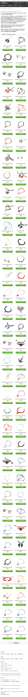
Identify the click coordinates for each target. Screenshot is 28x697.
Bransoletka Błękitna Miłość (7, 634)
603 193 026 (6, 679)
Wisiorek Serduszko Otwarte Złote (7, 382)
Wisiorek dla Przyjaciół (20, 180)
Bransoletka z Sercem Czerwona (20, 197)
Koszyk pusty (27, 3)
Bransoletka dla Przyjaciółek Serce (20, 466)
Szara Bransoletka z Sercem (7, 550)
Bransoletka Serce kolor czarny (7, 180)
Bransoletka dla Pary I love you (7, 432)
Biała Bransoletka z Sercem (7, 298)
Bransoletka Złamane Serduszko (7, 62)
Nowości (10, 5)
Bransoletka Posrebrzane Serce (20, 264)
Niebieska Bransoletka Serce (7, 617)
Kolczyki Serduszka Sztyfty (20, 163)
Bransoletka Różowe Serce (20, 298)
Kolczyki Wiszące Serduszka (7, 264)
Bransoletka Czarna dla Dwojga (20, 96)
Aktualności (3, 658)
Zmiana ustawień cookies (5, 694)
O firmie (7, 658)
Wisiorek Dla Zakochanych (7, 96)
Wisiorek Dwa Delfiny (7, 214)
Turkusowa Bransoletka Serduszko (7, 365)
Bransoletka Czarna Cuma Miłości (20, 449)
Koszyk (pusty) (20, 653)
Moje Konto (24, 0)
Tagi (15, 653)
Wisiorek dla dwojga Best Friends (20, 550)
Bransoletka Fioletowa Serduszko (20, 634)
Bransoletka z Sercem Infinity (20, 533)
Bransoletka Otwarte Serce (7, 449)
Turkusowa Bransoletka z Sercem (20, 617)
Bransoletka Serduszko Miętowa (20, 432)
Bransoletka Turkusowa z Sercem (20, 499)
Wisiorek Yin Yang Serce (7, 197)
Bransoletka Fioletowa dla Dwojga (20, 483)
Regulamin (16, 658)
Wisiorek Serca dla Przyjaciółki (7, 163)
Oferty (15, 5)
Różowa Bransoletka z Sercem (20, 567)
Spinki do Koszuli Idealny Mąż (21, 62)
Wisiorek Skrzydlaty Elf (7, 113)
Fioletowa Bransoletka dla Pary (20, 516)
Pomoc (14, 0)
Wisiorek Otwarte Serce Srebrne (7, 281)
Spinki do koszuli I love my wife (7, 79)
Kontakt (18, 0)
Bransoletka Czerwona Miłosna (20, 415)
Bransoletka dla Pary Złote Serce (20, 382)
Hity (20, 5)
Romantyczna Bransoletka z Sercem (21, 281)
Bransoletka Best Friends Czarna (20, 79)
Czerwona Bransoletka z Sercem (7, 146)
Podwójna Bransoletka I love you (20, 113)
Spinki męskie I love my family (7, 516)
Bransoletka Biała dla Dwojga (7, 247)
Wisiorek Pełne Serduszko (20, 146)
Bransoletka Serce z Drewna (20, 348)
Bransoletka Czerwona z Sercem (20, 600)
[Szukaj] (17, 3)
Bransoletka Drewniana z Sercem (7, 466)
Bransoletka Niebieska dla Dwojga (20, 331)
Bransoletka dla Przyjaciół (20, 214)
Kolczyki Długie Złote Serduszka (7, 600)
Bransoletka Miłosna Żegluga (7, 567)
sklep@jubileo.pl (7, 681)
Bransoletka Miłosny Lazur (7, 533)
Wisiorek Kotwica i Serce (21, 365)
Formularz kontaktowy (15, 681)
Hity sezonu (7, 653)
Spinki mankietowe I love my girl (7, 348)
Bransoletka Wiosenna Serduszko (7, 483)
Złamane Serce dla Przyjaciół (7, 331)
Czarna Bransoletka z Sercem (21, 247)
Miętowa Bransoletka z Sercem (7, 415)
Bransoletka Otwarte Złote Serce (7, 499)
